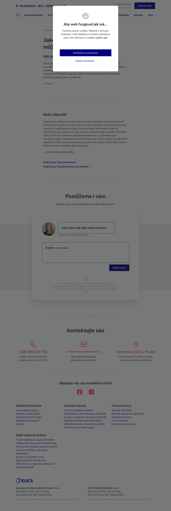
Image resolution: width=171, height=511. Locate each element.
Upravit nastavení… (85, 60)
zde (105, 37)
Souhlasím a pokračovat (85, 52)
